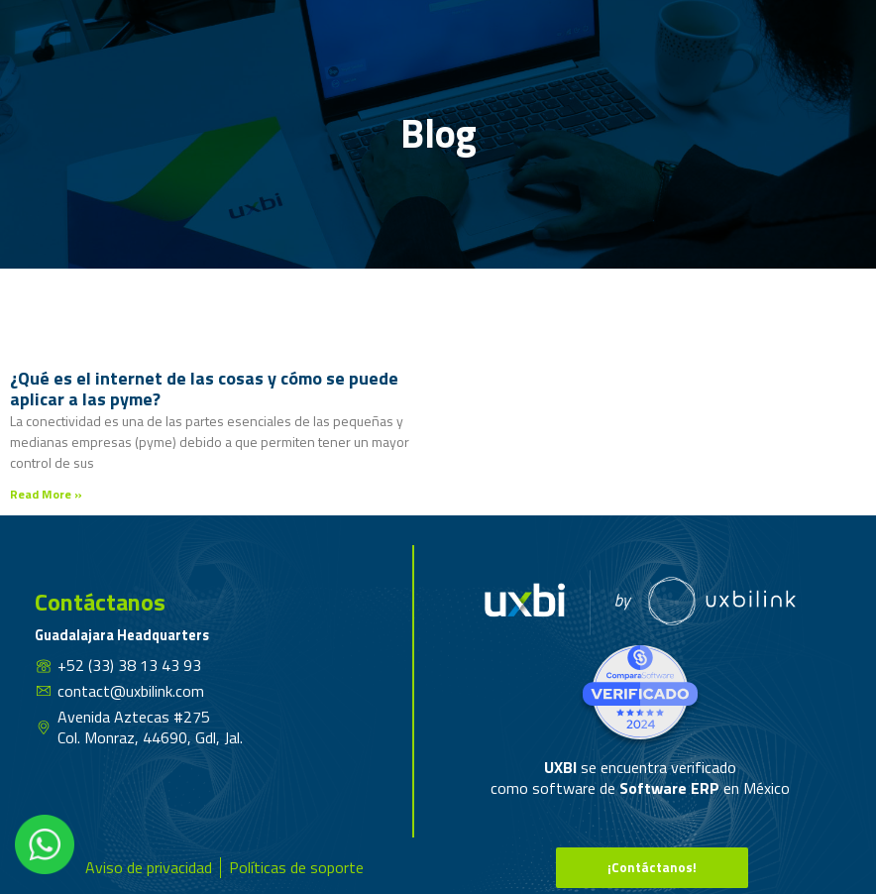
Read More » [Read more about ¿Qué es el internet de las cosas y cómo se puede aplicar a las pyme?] (46, 494)
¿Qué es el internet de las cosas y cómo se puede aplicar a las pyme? (204, 389)
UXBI (562, 767)
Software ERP (669, 788)
